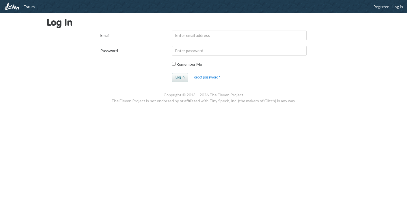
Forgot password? (206, 77)
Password (109, 50)
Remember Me (187, 64)
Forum (29, 6)
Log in (398, 6)
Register (381, 6)
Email (104, 35)
